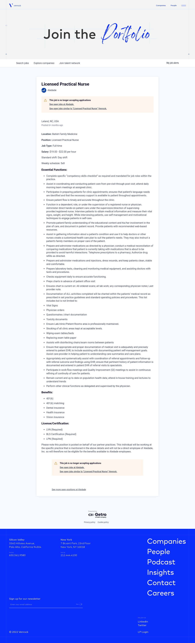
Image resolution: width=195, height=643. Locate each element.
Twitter (142, 625)
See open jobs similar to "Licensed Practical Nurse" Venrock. (78, 108)
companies (44, 63)
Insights (160, 572)
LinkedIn (143, 621)
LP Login (143, 632)
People (174, 6)
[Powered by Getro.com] (97, 514)
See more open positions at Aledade (69, 489)
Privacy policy (89, 522)
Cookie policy (103, 522)
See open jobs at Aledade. (61, 104)
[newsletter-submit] (79, 604)
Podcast (161, 562)
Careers (160, 593)
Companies (161, 6)
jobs (22, 63)
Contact (161, 583)
